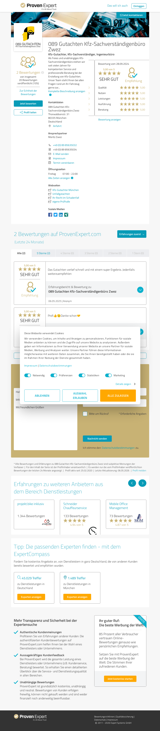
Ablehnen (42, 395)
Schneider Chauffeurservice (75, 505)
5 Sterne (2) (43, 253)
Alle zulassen (118, 395)
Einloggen (138, 6)
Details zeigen (123, 384)
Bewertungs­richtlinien (104, 716)
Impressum (31, 365)
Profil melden (139, 470)
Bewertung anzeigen (102, 119)
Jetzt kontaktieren (131, 15)
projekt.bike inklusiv (30, 503)
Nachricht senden (97, 438)
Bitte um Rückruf (99, 414)
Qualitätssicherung (124, 716)
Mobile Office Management (118, 505)
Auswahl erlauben (80, 395)
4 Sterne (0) (67, 253)
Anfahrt (57, 126)
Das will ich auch (117, 5)
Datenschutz (100, 719)
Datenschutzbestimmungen (55, 365)
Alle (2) (21, 253)
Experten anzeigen (31, 597)
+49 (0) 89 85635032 (65, 145)
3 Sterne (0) (91, 253)
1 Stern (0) (138, 253)
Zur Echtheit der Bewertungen (28, 92)
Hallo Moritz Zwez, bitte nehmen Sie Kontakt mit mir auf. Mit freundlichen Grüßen (45, 419)
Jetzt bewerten (28, 103)
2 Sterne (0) (115, 253)
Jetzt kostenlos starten (120, 678)
